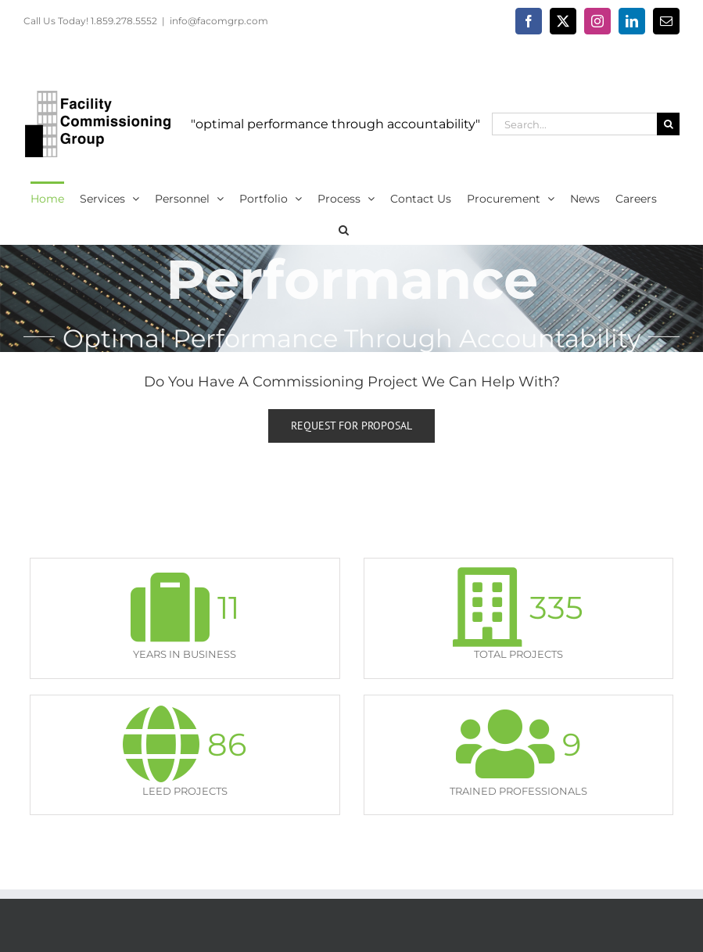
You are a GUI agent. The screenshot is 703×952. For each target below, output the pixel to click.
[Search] (668, 124)
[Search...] (574, 124)
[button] (344, 228)
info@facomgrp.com (219, 21)
